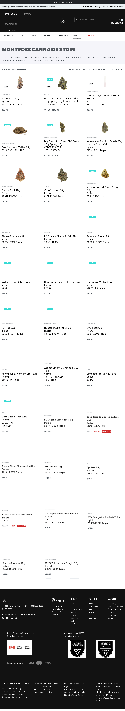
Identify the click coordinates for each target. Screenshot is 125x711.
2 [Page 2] (54, 581)
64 (80, 69)
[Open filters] (119, 69)
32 (77, 69)
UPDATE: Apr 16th (59, 2)
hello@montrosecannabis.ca (17, 614)
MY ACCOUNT (58, 600)
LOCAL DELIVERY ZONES (15, 683)
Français (31, 614)
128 (84, 69)
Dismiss (69, 2)
